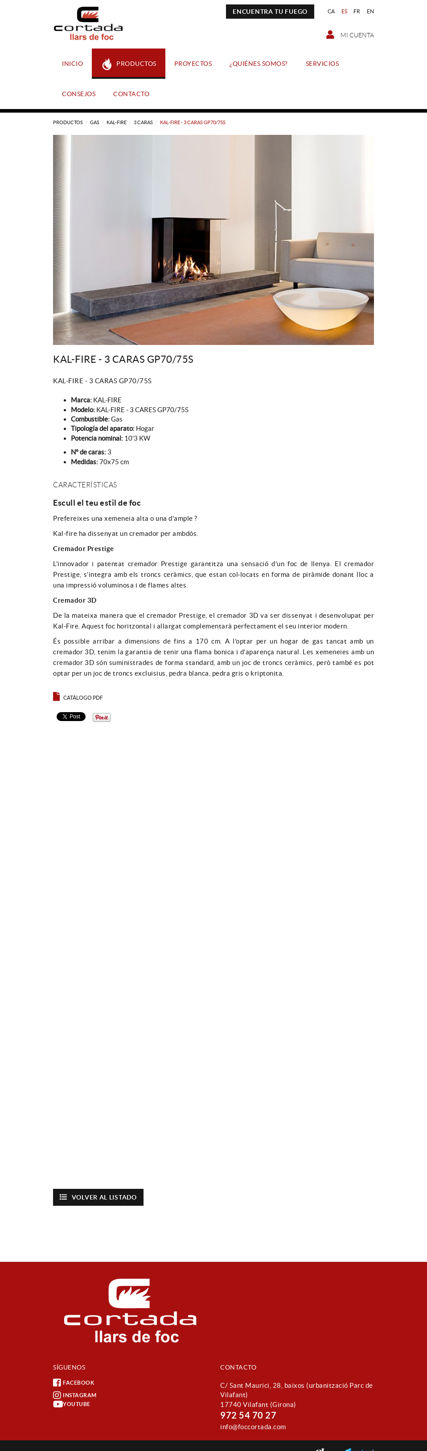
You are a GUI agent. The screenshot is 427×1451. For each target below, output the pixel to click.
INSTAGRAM (75, 1395)
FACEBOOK (73, 1382)
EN (370, 11)
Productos (68, 122)
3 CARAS (143, 122)
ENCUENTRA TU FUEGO (270, 11)
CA (331, 11)
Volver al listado (98, 1197)
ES (344, 11)
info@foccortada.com (253, 1427)
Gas (94, 122)
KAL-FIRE (117, 122)
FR (357, 11)
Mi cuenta (350, 34)
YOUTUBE (71, 1404)
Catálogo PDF (78, 698)
